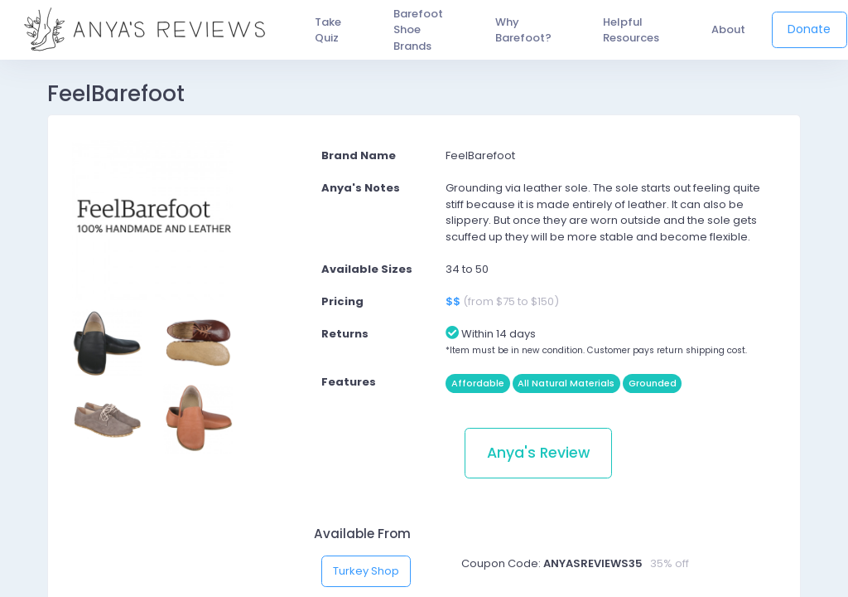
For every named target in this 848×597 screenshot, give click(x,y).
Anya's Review (538, 453)
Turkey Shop (366, 571)
